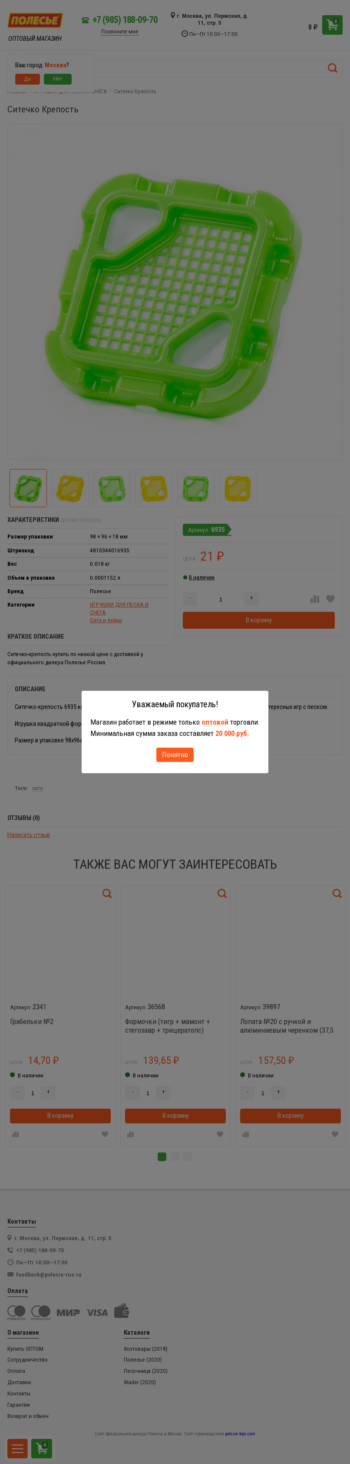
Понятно (175, 754)
